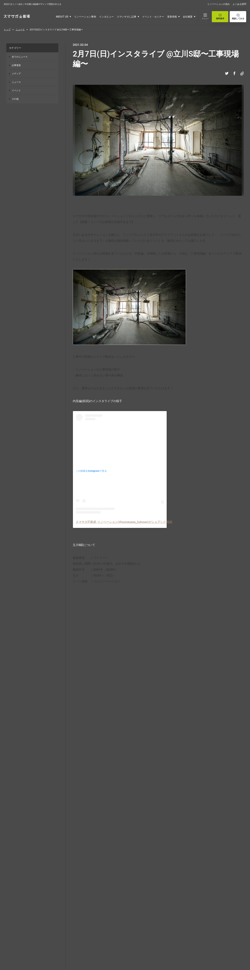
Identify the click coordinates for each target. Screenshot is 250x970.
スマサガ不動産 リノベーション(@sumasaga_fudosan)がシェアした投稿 (124, 521)
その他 (15, 99)
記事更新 (16, 65)
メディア (16, 73)
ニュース (16, 82)
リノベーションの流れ (218, 4)
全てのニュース (20, 56)
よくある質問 (239, 4)
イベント (16, 90)
